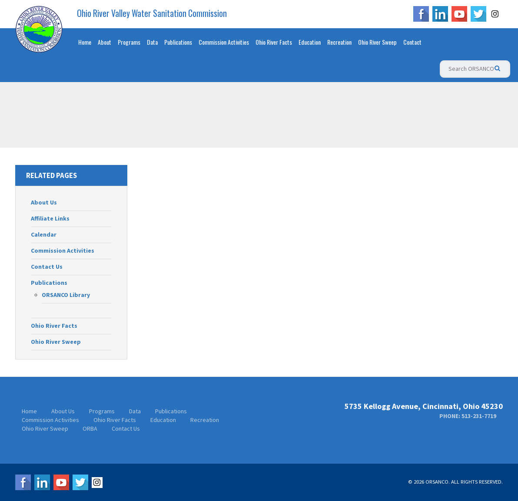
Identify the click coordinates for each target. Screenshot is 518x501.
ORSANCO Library (66, 295)
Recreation (339, 41)
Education (310, 41)
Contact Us (47, 266)
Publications (178, 41)
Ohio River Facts (274, 41)
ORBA (90, 428)
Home (84, 41)
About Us (44, 202)
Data (152, 41)
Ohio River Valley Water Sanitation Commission (152, 13)
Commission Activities (224, 41)
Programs (129, 41)
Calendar (43, 234)
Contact (412, 41)
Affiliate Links (50, 218)
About (104, 41)
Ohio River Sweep (377, 41)
